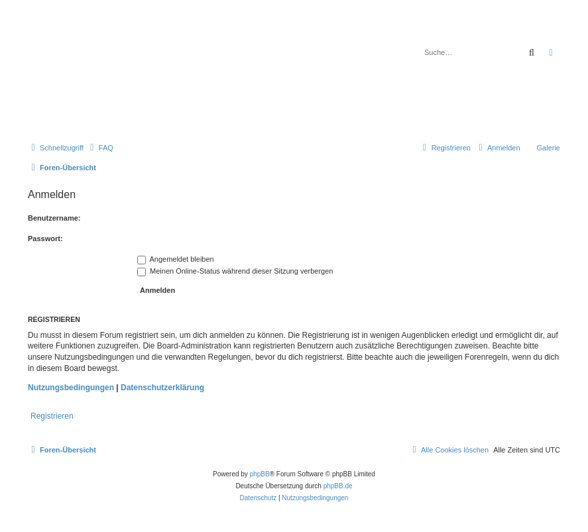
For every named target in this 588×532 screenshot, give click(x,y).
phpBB (260, 474)
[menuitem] (100, 148)
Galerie (548, 148)
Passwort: (45, 238)
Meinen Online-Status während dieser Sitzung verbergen (235, 271)
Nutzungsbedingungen (71, 387)
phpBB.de (338, 486)
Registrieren (52, 416)
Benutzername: (54, 218)
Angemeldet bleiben (175, 259)
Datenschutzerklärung (162, 387)
